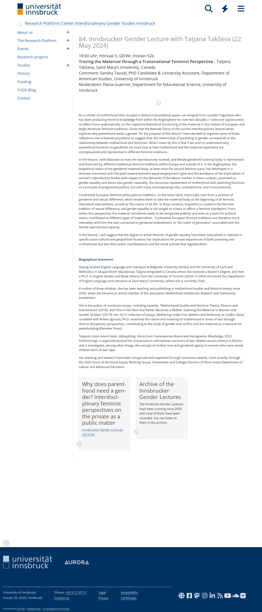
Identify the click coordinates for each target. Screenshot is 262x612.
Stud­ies (23, 65)
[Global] (225, 9)
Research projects (32, 56)
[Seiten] (241, 8)
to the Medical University (56, 608)
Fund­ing (24, 81)
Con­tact (23, 98)
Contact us (61, 598)
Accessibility (129, 592)
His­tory (23, 73)
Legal (102, 592)
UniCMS (21, 608)
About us (25, 32)
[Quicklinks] (225, 8)
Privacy (103, 598)
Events (23, 48)
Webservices (34, 608)
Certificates (129, 598)
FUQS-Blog (26, 89)
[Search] (209, 8)
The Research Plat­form (36, 40)
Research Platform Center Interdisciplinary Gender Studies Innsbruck (90, 23)
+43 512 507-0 (75, 592)
